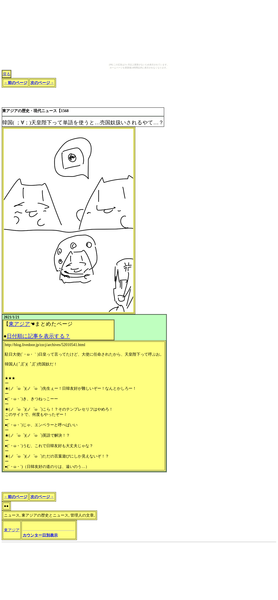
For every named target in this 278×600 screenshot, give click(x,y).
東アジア (19, 324)
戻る (6, 74)
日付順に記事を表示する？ (38, 336)
